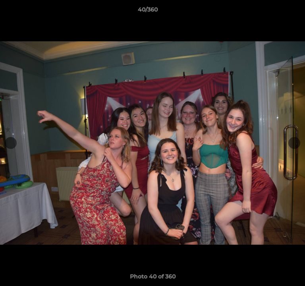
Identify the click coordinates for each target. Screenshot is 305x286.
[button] (276, 11)
